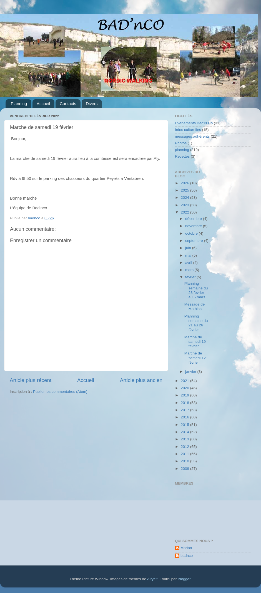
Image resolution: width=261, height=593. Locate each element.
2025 (185, 190)
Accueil (43, 103)
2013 (185, 439)
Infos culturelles (188, 130)
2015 (185, 425)
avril (189, 262)
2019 (185, 395)
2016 (185, 417)
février (191, 277)
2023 (185, 205)
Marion (186, 548)
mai (188, 255)
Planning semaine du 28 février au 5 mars (196, 290)
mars (190, 270)
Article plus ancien (141, 380)
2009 (185, 469)
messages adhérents (192, 136)
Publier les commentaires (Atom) (60, 391)
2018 (185, 403)
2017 (185, 410)
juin (188, 248)
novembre (194, 226)
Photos (181, 143)
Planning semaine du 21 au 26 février (196, 323)
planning (182, 150)
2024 (185, 197)
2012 (185, 447)
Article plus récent (30, 380)
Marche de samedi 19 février (195, 341)
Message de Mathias (194, 306)
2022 (185, 212)
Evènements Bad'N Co (194, 123)
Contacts (68, 103)
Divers (92, 103)
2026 (185, 183)
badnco (186, 556)
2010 (185, 461)
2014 (185, 432)
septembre (194, 241)
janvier (191, 371)
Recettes (182, 156)
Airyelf (152, 579)
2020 (185, 388)
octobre (192, 233)
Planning (19, 103)
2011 (185, 454)
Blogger (184, 579)
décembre (194, 219)
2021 (185, 381)
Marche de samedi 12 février (195, 357)
